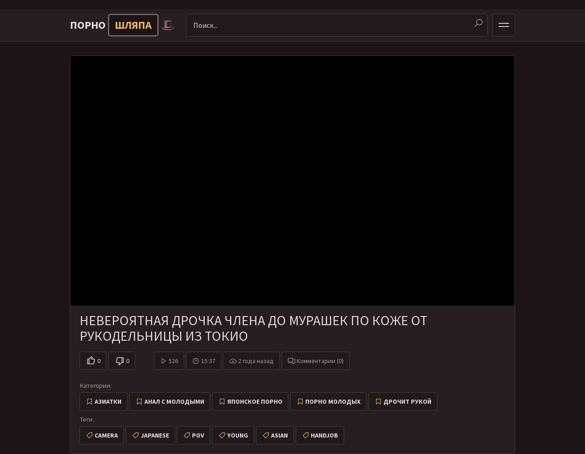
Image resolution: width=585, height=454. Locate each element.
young (237, 435)
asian (279, 435)
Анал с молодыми (174, 401)
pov (198, 435)
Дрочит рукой (407, 401)
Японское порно (254, 401)
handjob (324, 435)
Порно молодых (333, 401)
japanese (155, 435)
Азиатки (108, 401)
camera (106, 435)
